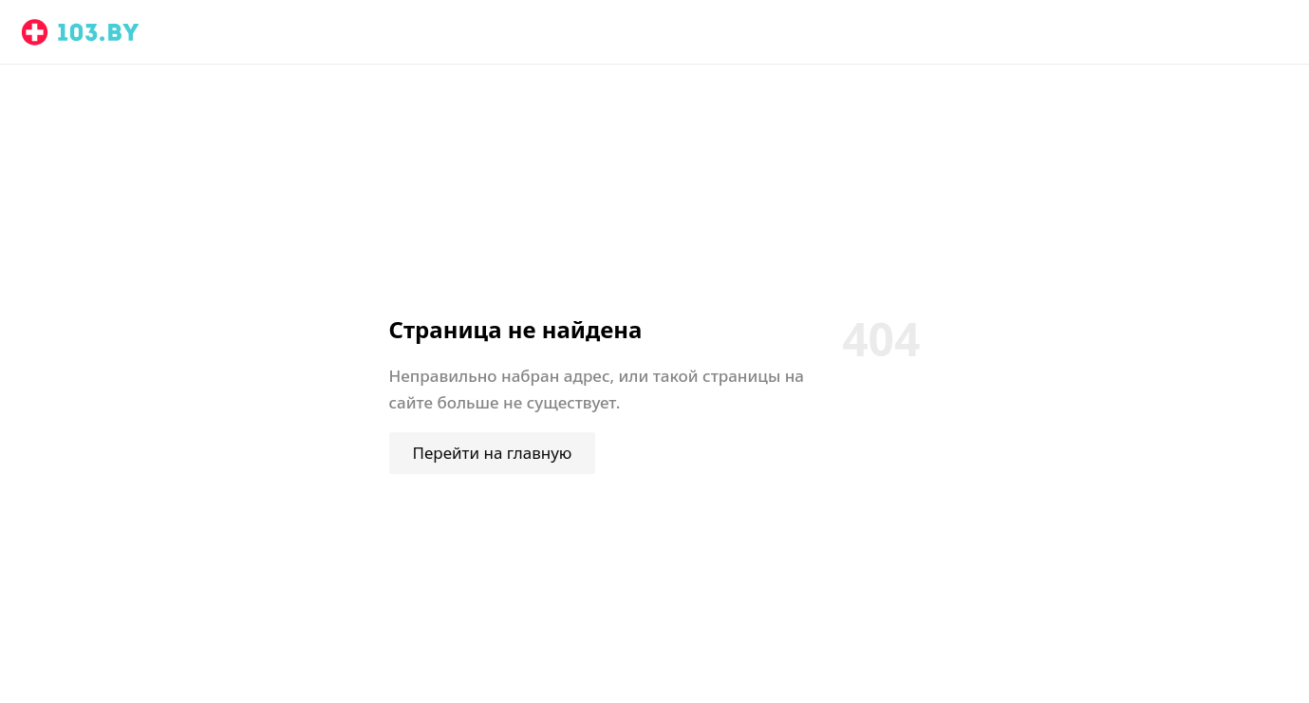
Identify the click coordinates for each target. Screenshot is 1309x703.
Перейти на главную (492, 453)
